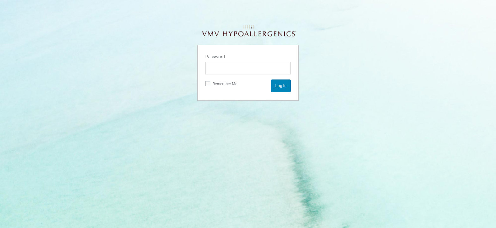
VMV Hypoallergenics (248, 31)
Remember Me (221, 83)
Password (215, 56)
